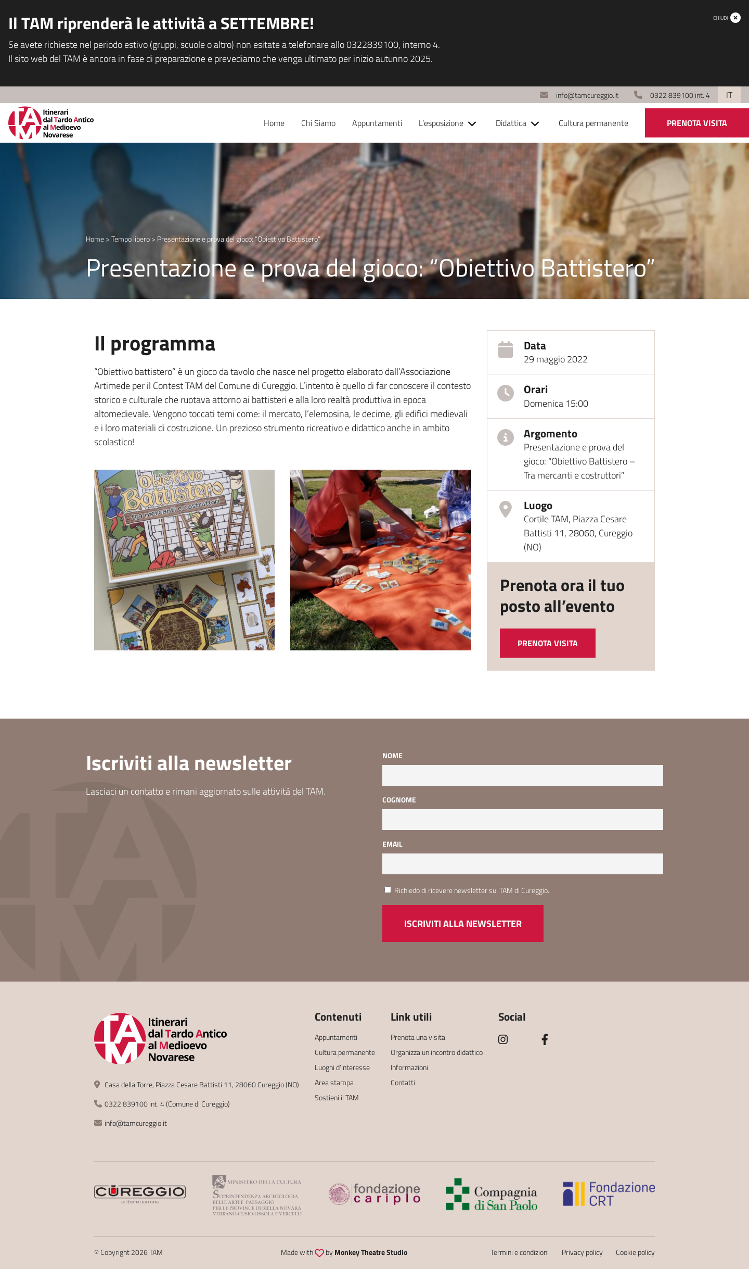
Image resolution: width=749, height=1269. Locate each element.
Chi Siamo (318, 123)
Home (274, 123)
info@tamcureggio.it (579, 95)
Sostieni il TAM (337, 1097)
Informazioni (409, 1067)
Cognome (399, 799)
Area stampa (334, 1082)
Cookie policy (635, 1252)
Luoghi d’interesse (342, 1067)
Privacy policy (582, 1252)
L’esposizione (441, 123)
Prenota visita (697, 123)
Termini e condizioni (519, 1252)
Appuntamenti (377, 123)
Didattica (511, 123)
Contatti (403, 1082)
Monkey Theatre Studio (370, 1252)
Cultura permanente (593, 123)
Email (392, 843)
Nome (392, 755)
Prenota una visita (418, 1037)
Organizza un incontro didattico (437, 1052)
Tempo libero (130, 238)
